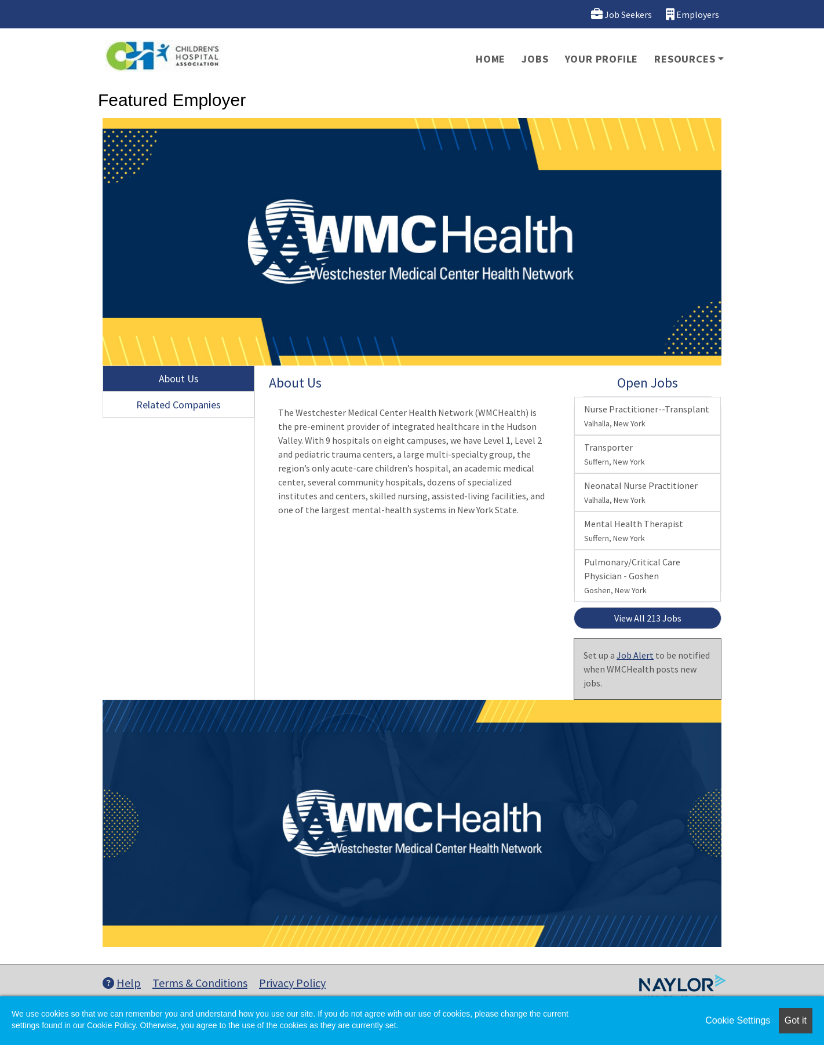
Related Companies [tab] (178, 404)
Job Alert (635, 655)
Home (490, 58)
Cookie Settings (737, 1020)
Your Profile (602, 58)
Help (122, 982)
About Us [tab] (179, 378)
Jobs (535, 58)
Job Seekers (621, 14)
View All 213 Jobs (647, 618)
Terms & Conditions (199, 982)
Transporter (614, 454)
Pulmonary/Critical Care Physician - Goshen (632, 575)
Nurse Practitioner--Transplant (646, 416)
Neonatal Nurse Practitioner (641, 492)
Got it (796, 1020)
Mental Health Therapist (633, 530)
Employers (692, 14)
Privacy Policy (292, 982)
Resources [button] (684, 58)
